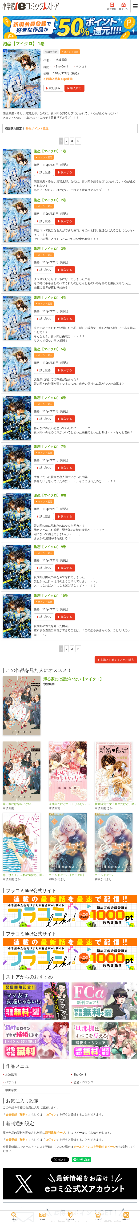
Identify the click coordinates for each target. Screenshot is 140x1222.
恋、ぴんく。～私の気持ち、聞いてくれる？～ (24, 875)
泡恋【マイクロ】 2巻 (50, 200)
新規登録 (111, 7)
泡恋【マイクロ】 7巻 (50, 447)
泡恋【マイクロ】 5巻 (50, 349)
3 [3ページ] (72, 141)
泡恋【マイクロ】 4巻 (50, 298)
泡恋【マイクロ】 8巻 (50, 495)
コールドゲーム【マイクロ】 (67, 875)
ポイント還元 (71, 52)
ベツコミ (81, 66)
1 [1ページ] (61, 141)
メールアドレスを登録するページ (94, 1146)
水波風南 (61, 59)
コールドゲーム (105, 875)
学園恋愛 (11, 1090)
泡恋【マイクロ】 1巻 (50, 151)
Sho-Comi (62, 66)
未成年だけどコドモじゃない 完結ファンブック (70, 804)
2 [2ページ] (66, 141)
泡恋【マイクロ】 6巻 (50, 398)
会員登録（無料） (17, 1114)
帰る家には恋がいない (17, 804)
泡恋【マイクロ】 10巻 (51, 596)
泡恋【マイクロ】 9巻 (50, 547)
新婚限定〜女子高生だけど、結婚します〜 (116, 804)
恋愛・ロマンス (83, 1082)
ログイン (123, 7)
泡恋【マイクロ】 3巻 (50, 249)
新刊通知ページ (55, 1132)
